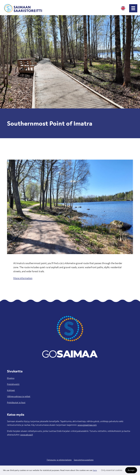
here (95, 470)
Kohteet (11, 390)
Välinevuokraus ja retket (18, 396)
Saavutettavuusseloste (84, 459)
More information (22, 278)
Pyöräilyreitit (13, 384)
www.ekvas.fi (26, 434)
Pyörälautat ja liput (16, 402)
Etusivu (10, 378)
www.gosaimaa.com (87, 424)
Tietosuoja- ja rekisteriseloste (59, 459)
